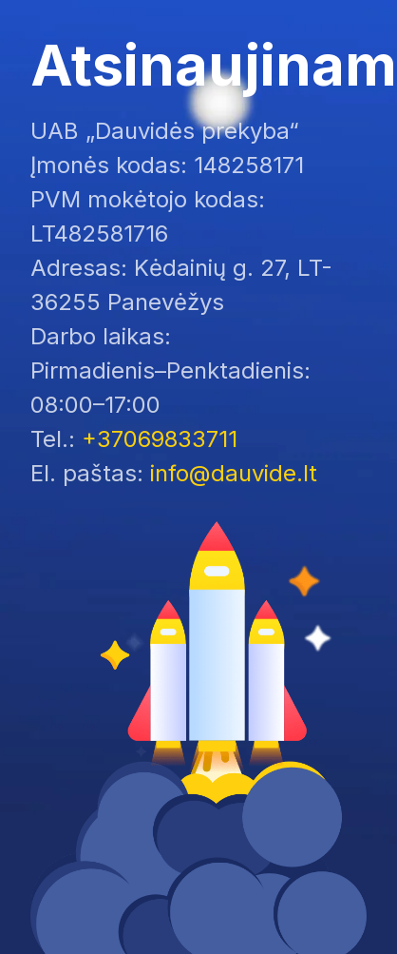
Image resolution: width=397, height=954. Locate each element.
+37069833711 (159, 439)
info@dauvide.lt (233, 473)
